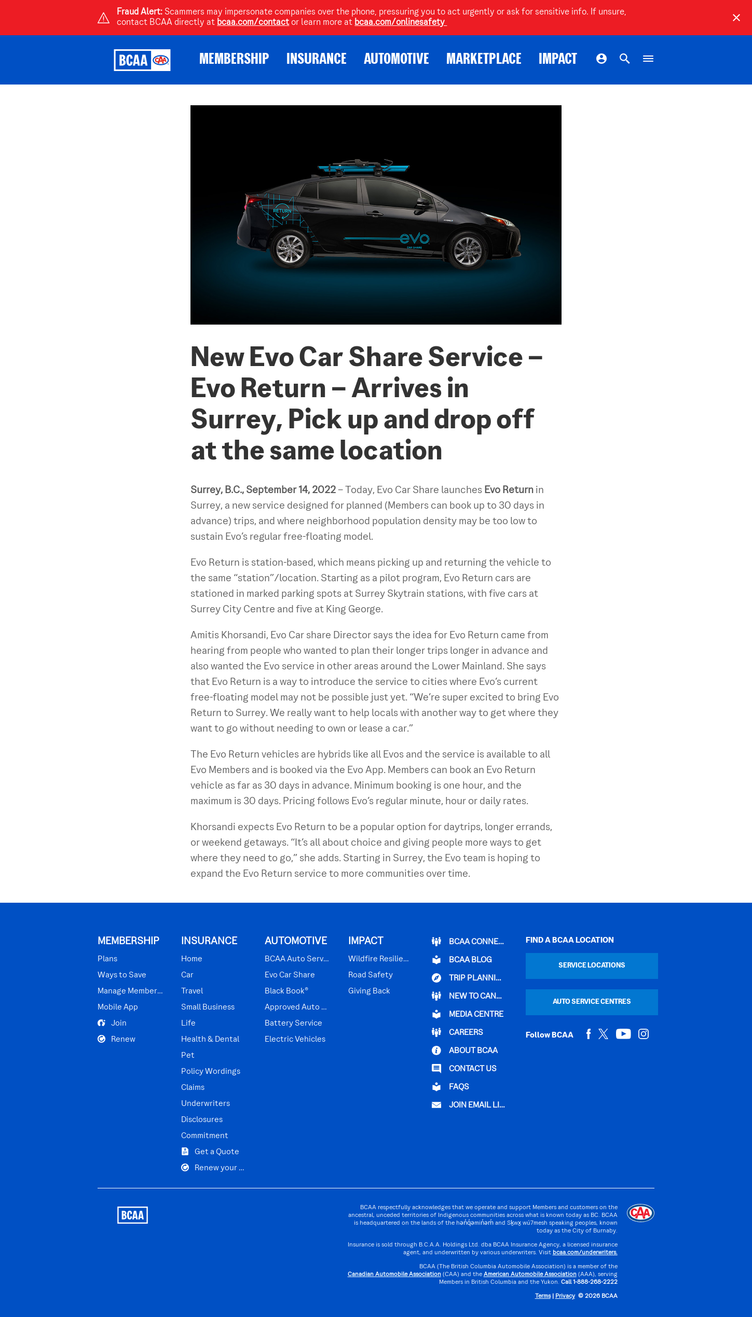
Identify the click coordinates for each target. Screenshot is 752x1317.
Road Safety (370, 975)
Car (187, 975)
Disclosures (202, 1120)
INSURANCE (316, 60)
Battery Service (293, 1023)
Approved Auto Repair (298, 1007)
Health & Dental (210, 1039)
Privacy (565, 1296)
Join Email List (469, 1105)
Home (191, 959)
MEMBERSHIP (234, 60)
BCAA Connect (469, 941)
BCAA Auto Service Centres (298, 959)
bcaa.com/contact (253, 23)
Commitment (204, 1136)
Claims (192, 1087)
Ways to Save (122, 975)
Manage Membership (130, 991)
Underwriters (205, 1104)
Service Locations (591, 965)
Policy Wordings (210, 1071)
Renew (116, 1039)
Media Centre (467, 1014)
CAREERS (457, 1032)
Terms (543, 1296)
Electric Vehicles (295, 1039)
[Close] (736, 18)
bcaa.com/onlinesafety (400, 23)
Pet (188, 1055)
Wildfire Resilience (379, 959)
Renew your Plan (214, 1168)
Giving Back (369, 991)
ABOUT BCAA (465, 1050)
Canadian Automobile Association (394, 1275)
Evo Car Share (290, 975)
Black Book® (286, 991)
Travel (192, 991)
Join (112, 1023)
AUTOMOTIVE (396, 60)
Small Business (208, 1007)
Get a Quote (210, 1151)
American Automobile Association (530, 1275)
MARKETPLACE (484, 60)
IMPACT (558, 60)
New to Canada (469, 996)
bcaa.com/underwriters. (585, 1253)
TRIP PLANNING (469, 978)
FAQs (450, 1086)
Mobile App (118, 1007)
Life (188, 1023)
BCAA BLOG (462, 959)
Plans (107, 959)
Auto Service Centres (592, 1002)
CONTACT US (464, 1068)
